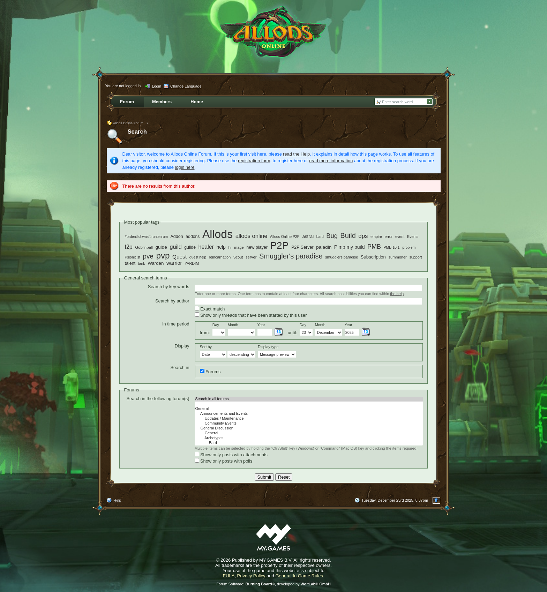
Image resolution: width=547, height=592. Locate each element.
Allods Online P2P (285, 236)
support (415, 257)
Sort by (206, 347)
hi (229, 247)
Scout (238, 257)
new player (257, 247)
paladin (323, 247)
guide (161, 247)
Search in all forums (309, 399)
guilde (190, 247)
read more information (331, 160)
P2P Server (302, 247)
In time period (175, 324)
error (389, 236)
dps (363, 236)
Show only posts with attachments (231, 454)
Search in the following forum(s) (158, 398)
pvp (163, 255)
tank (141, 263)
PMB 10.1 (392, 247)
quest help (198, 257)
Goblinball (144, 247)
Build (347, 235)
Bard (309, 443)
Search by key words (168, 286)
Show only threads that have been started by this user (251, 315)
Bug (331, 235)
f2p (129, 247)
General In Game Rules (299, 575)
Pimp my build (349, 247)
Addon (177, 236)
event (399, 236)
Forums (210, 371)
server (251, 257)
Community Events (309, 423)
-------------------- (309, 404)
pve (148, 256)
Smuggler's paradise (290, 256)
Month (233, 325)
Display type (268, 347)
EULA (228, 575)
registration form (254, 160)
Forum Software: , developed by (273, 584)
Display (182, 346)
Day (215, 325)
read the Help (296, 154)
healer (206, 247)
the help (397, 294)
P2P (279, 245)
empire (376, 236)
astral (308, 236)
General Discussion (309, 428)
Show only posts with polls (224, 461)
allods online (251, 236)
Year (261, 325)
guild (175, 246)
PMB (374, 246)
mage (239, 247)
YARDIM (192, 263)
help (220, 247)
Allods (217, 234)
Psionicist (132, 257)
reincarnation (220, 257)
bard (320, 236)
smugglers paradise (341, 257)
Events (412, 236)
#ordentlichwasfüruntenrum (146, 237)
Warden (156, 263)
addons (193, 236)
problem (408, 247)
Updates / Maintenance (309, 418)
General (309, 408)
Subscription (373, 257)
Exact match (210, 309)
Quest (179, 257)
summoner (397, 257)
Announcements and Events (309, 413)
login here (184, 167)
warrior (174, 263)
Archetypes (309, 438)
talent (130, 263)
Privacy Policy (251, 575)
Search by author (172, 301)
